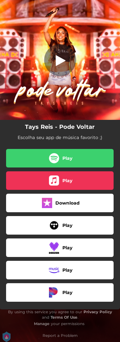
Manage (42, 323)
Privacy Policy (98, 311)
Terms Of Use (64, 317)
